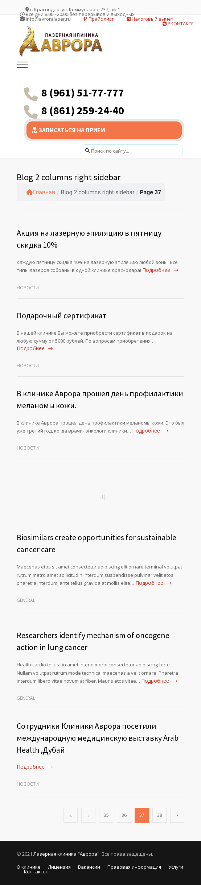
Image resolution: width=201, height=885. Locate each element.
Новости (28, 288)
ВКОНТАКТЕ (178, 23)
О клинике (29, 867)
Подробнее (156, 269)
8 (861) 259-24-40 (82, 110)
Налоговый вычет (150, 19)
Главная (40, 192)
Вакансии (89, 867)
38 (159, 815)
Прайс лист (98, 19)
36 (124, 815)
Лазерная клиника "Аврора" (66, 854)
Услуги (175, 867)
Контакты (35, 871)
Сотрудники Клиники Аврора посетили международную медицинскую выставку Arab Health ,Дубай (98, 738)
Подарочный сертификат (62, 315)
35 (106, 815)
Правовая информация (134, 867)
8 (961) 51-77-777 (82, 92)
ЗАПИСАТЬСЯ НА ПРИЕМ (68, 130)
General (26, 600)
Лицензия (59, 867)
